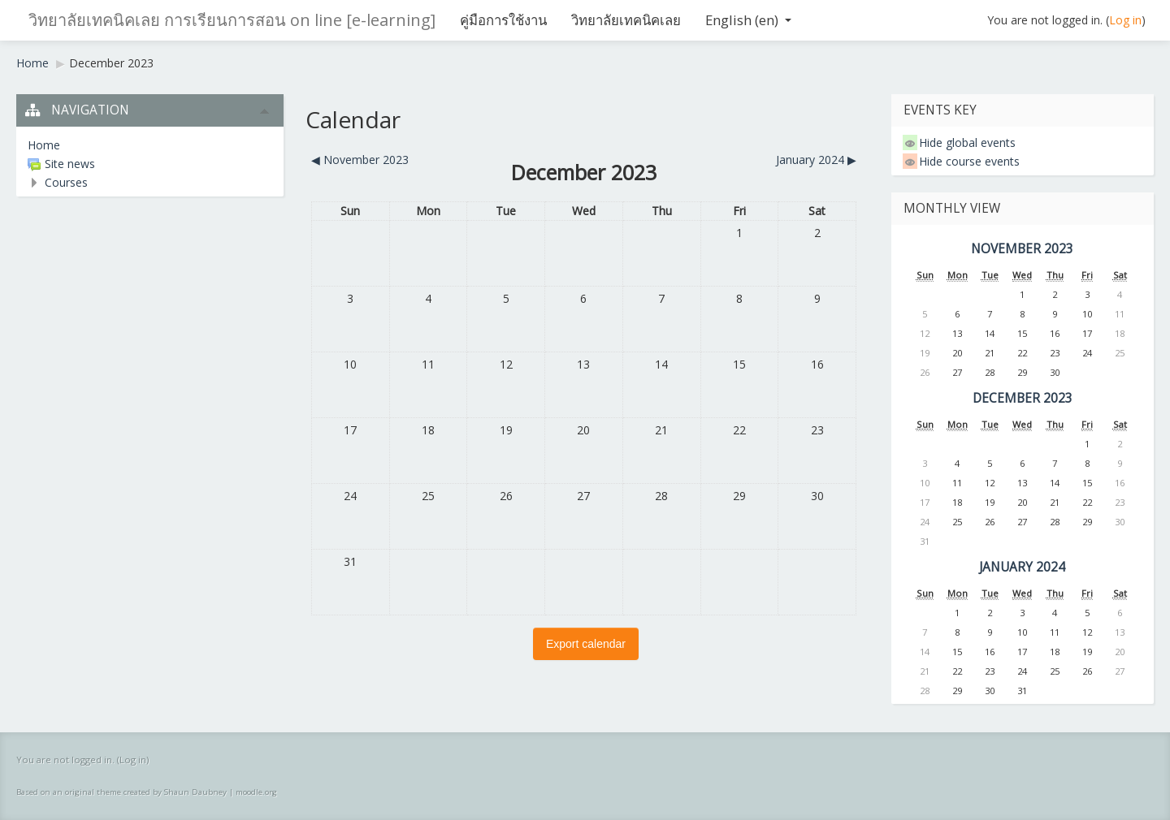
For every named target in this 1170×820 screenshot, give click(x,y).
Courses (66, 182)
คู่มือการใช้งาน (503, 20)
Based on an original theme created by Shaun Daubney (121, 792)
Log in (1125, 20)
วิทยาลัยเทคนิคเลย (626, 20)
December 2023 (111, 63)
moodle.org (256, 792)
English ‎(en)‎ (748, 20)
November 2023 (1022, 248)
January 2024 (1022, 567)
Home (32, 63)
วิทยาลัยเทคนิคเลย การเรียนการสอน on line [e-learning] (232, 20)
